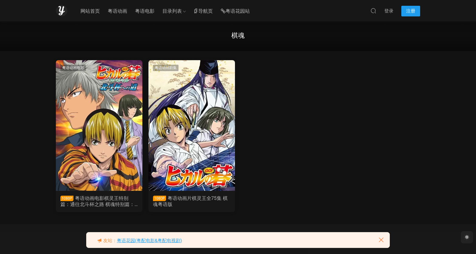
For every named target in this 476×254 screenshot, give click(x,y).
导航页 (203, 11)
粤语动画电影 (73, 68)
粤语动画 (117, 11)
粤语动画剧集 (166, 68)
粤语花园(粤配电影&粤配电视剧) (149, 240)
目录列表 (172, 11)
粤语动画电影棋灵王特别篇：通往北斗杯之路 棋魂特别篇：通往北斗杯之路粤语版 (97, 201)
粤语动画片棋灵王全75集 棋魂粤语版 (190, 201)
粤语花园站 (235, 11)
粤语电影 (145, 11)
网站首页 (90, 11)
